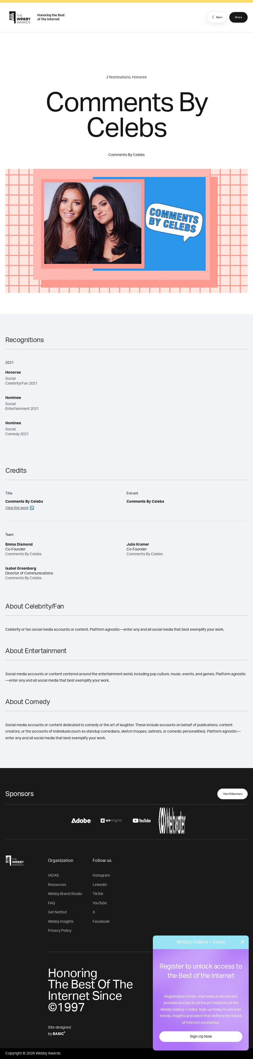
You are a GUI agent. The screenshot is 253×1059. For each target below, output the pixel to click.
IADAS (53, 875)
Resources (57, 885)
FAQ (51, 903)
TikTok (98, 894)
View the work (16, 508)
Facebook (101, 922)
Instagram (101, 875)
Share (238, 17)
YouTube (100, 903)
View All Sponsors (232, 794)
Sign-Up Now (201, 1036)
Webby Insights (61, 922)
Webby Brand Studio (65, 894)
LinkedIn (100, 885)
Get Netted (57, 912)
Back (216, 17)
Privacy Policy (59, 931)
